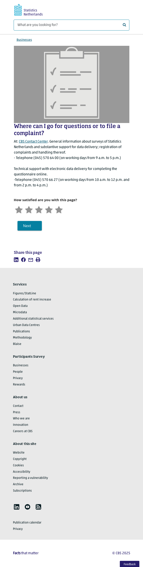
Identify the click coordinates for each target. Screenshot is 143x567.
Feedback (130, 564)
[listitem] (16, 259)
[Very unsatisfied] (19, 209)
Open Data (20, 306)
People (18, 371)
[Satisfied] (49, 209)
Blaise (17, 344)
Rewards (19, 384)
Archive (18, 484)
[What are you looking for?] (71, 25)
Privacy (18, 378)
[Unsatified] (29, 209)
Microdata (20, 312)
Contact (18, 406)
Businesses (24, 39)
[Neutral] (39, 209)
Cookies (18, 465)
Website (19, 452)
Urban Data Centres (26, 325)
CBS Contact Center (33, 142)
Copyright (20, 459)
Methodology (22, 337)
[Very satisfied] (59, 209)
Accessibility (21, 471)
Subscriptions (22, 490)
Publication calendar (27, 522)
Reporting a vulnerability (30, 478)
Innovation (20, 424)
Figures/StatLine (24, 293)
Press (16, 412)
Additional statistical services (33, 318)
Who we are (21, 418)
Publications (21, 331)
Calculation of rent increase (32, 299)
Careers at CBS (23, 431)
